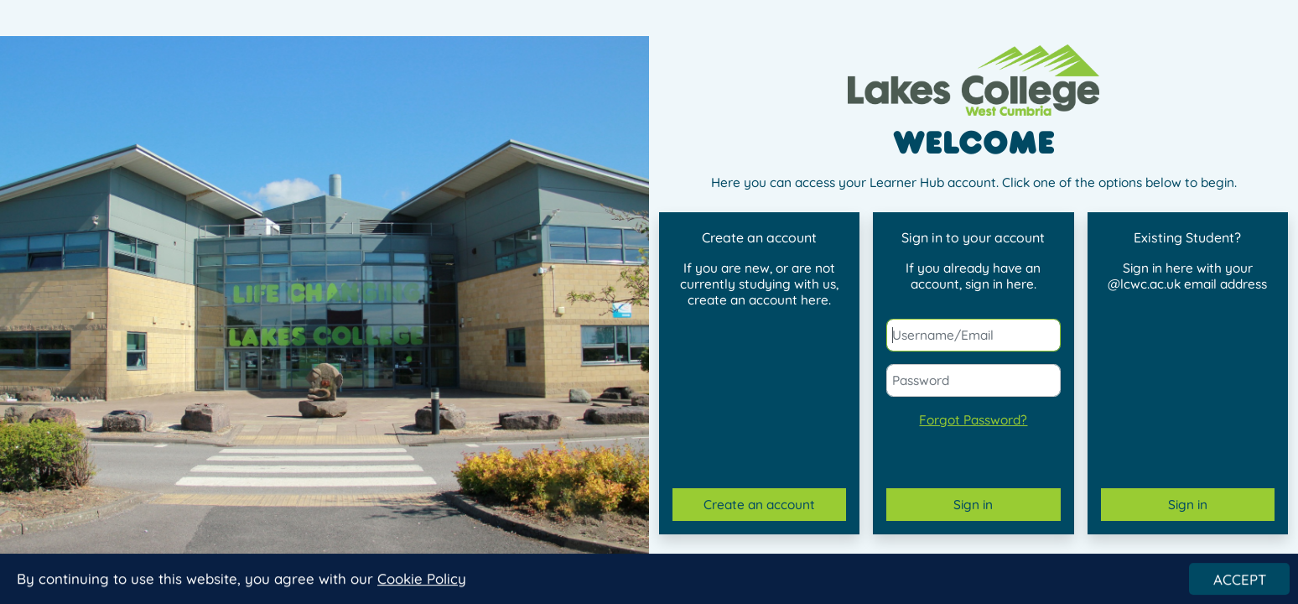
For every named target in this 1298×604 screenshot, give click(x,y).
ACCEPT (1239, 581)
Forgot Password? (973, 420)
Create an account (759, 505)
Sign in (973, 505)
